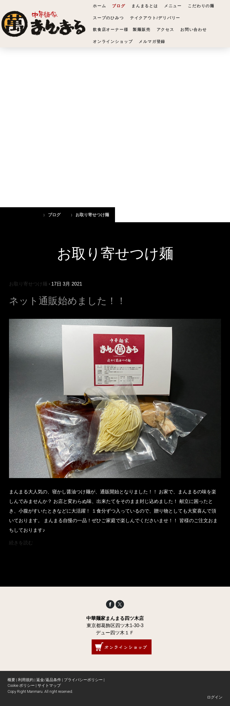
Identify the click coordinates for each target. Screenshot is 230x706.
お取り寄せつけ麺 (28, 283)
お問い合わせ (193, 29)
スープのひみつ (108, 18)
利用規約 (26, 680)
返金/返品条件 (48, 680)
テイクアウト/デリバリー (155, 18)
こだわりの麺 (201, 6)
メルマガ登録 (152, 41)
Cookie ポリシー (21, 685)
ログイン (215, 697)
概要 (11, 680)
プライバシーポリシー (83, 680)
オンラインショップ (113, 41)
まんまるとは (144, 6)
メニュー (173, 6)
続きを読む (21, 542)
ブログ (118, 6)
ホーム (99, 6)
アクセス (165, 29)
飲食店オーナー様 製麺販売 (122, 29)
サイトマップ (49, 685)
